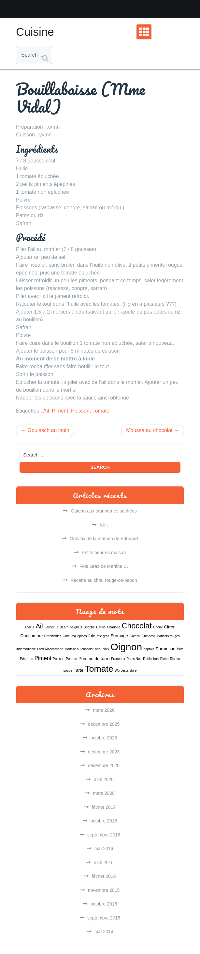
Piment (60, 411)
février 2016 (104, 876)
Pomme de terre (94, 658)
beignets (76, 627)
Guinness (148, 636)
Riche (164, 659)
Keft (104, 524)
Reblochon (151, 659)
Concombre (31, 635)
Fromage (119, 635)
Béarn (64, 627)
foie (91, 635)
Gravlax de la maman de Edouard (104, 538)
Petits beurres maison (104, 552)
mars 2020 (103, 793)
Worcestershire (125, 670)
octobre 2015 (104, 903)
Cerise (101, 627)
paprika (149, 649)
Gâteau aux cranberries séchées (103, 510)
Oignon (126, 646)
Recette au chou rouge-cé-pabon (103, 580)
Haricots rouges (168, 636)
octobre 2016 (104, 820)
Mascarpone (54, 649)
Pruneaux (118, 659)
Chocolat (137, 626)
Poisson (80, 411)
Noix (106, 649)
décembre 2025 (104, 724)
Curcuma (69, 636)
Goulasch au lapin (48, 430)
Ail (46, 411)
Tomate (101, 411)
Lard (40, 649)
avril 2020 (104, 779)
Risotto (175, 659)
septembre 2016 (103, 834)
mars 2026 (103, 710)
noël (98, 649)
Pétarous (26, 659)
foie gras (103, 636)
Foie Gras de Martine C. (103, 566)
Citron (170, 626)
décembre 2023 (104, 751)
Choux (158, 627)
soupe (68, 670)
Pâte (180, 649)
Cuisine (35, 31)
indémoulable (26, 649)
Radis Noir (134, 659)
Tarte (78, 670)
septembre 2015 (103, 917)
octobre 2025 (104, 737)
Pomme (71, 659)
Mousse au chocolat (149, 430)
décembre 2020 (104, 765)
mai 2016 (103, 848)
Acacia (29, 627)
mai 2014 (103, 931)
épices (82, 636)
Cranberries (52, 636)
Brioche (89, 627)
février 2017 (104, 807)
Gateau (135, 636)
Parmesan (166, 648)
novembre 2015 (104, 890)
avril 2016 (104, 862)
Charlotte (114, 627)
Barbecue (51, 627)
